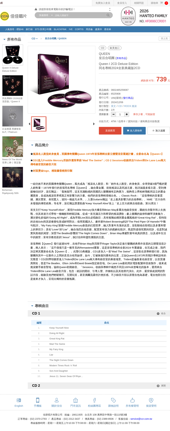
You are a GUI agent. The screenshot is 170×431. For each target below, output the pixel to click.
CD (38, 38)
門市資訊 (75, 405)
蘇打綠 (29, 29)
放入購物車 (134, 130)
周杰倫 (89, 29)
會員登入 (122, 3)
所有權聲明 (132, 405)
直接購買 (110, 130)
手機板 (38, 405)
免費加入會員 (103, 3)
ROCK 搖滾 (130, 106)
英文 (113, 106)
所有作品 (121, 58)
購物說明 (113, 405)
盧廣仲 (98, 29)
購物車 (159, 3)
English (19, 405)
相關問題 (139, 3)
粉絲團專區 (94, 405)
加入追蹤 (158, 130)
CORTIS (79, 29)
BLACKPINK (60, 29)
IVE (71, 29)
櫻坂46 (19, 29)
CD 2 (99, 385)
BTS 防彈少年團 (43, 29)
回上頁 (164, 38)
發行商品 (128, 98)
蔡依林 (107, 29)
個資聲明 (151, 405)
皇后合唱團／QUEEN (55, 38)
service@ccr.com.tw (141, 418)
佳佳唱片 (8, 3)
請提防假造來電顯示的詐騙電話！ (55, 9)
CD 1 (99, 313)
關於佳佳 (57, 405)
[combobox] (45, 15)
